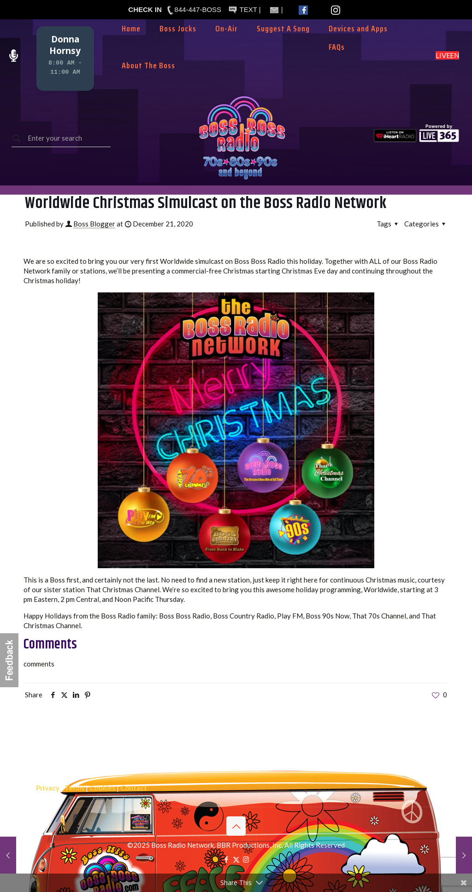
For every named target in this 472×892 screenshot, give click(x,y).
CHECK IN (145, 9)
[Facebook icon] (226, 859)
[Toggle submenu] (227, 42)
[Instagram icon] (245, 859)
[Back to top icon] (236, 826)
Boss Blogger (94, 224)
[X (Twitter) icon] (236, 859)
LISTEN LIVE (447, 55)
